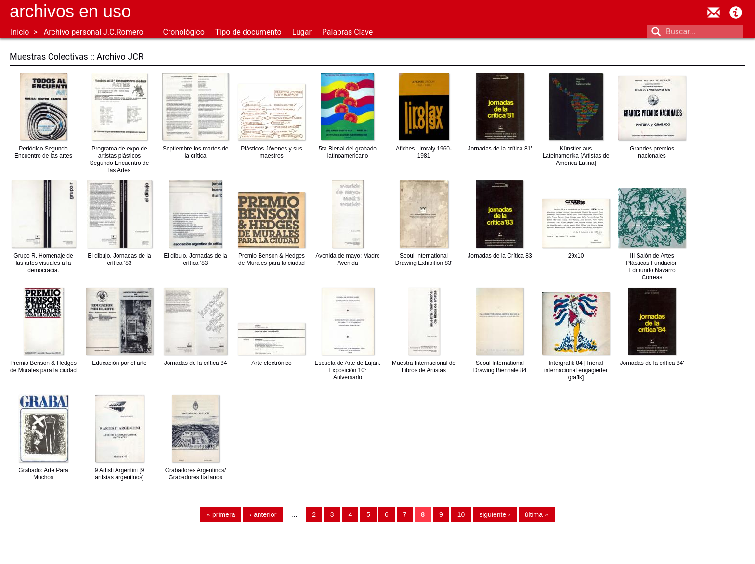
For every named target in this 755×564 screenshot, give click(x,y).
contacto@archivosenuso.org (713, 12)
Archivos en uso (70, 11)
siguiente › (494, 514)
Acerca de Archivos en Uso (735, 12)
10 (461, 514)
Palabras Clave (347, 32)
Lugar (302, 32)
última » (536, 514)
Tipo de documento (248, 32)
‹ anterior (262, 514)
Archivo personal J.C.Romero (93, 32)
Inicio (20, 32)
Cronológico (184, 32)
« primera (221, 514)
